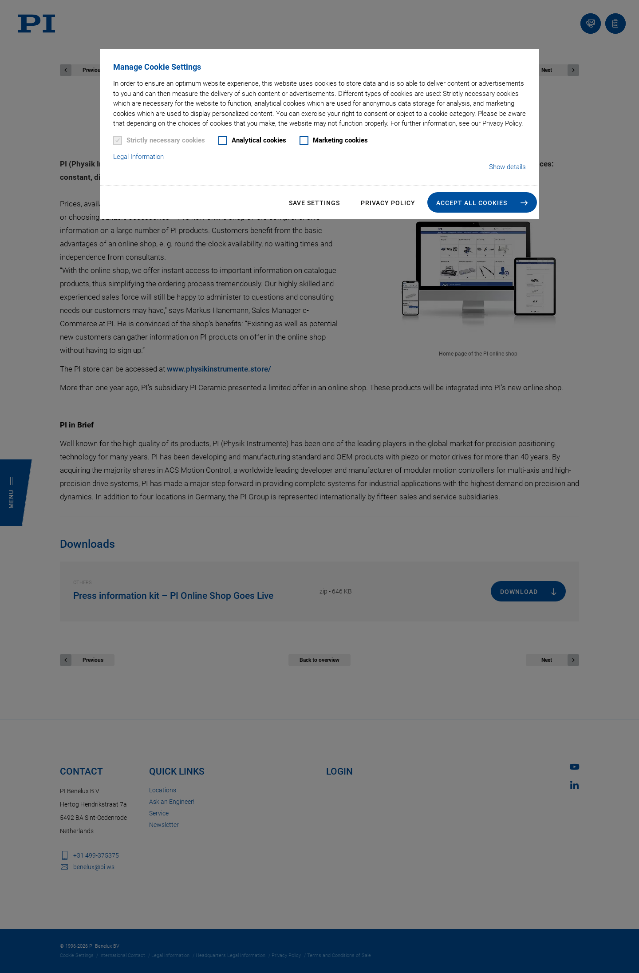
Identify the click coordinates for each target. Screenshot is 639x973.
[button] (482, 202)
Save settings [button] (314, 202)
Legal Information (138, 157)
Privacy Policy (388, 202)
